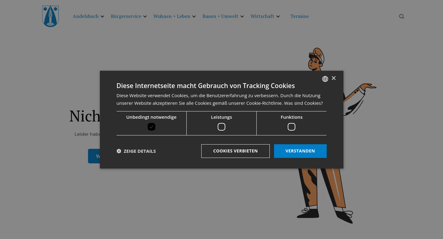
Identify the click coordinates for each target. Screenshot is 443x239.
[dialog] (221, 119)
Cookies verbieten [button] (235, 151)
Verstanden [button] (300, 151)
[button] (136, 151)
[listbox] (325, 79)
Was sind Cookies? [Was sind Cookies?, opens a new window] (303, 103)
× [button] (333, 78)
